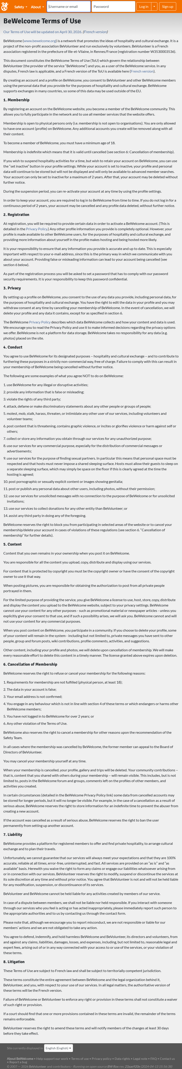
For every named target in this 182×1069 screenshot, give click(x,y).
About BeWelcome (20, 1058)
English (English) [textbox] (57, 1048)
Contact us (167, 1058)
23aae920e (132, 1066)
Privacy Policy (36, 229)
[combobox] (58, 1048)
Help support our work (52, 1058)
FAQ (153, 1058)
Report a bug (18, 1062)
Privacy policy (101, 1058)
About (36, 7)
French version (95, 32)
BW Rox (112, 1066)
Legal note (140, 1058)
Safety (19, 7)
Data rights (122, 1058)
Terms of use (80, 1058)
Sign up (167, 6)
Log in (143, 6)
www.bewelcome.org (40, 41)
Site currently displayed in (25, 1048)
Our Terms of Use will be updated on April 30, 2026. (42, 32)
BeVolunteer (37, 1066)
